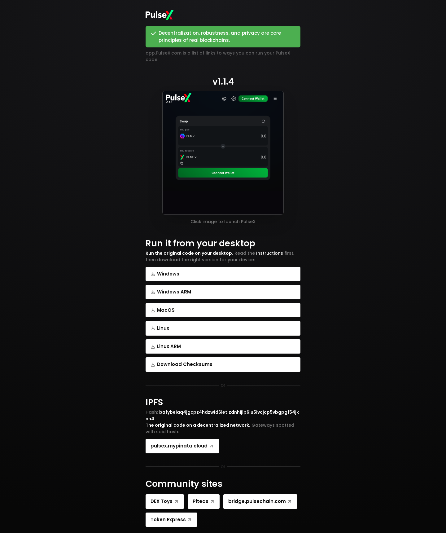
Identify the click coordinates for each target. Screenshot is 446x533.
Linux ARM (166, 346)
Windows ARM (171, 292)
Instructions (269, 253)
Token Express (171, 519)
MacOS (163, 310)
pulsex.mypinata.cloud (182, 446)
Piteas (204, 501)
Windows (165, 274)
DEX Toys (165, 501)
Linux (160, 328)
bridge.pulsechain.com (260, 501)
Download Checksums (181, 364)
